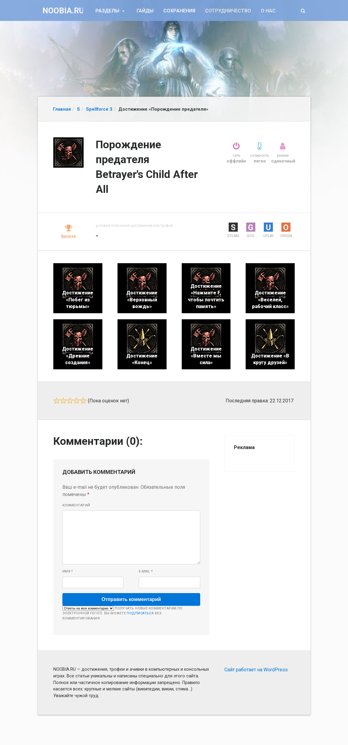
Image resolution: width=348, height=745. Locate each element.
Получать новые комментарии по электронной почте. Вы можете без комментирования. (122, 613)
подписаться (140, 613)
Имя (67, 571)
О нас (268, 11)
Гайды (145, 11)
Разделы (108, 11)
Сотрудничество (228, 11)
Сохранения (179, 11)
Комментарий (76, 505)
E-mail (146, 571)
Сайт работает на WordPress (256, 670)
